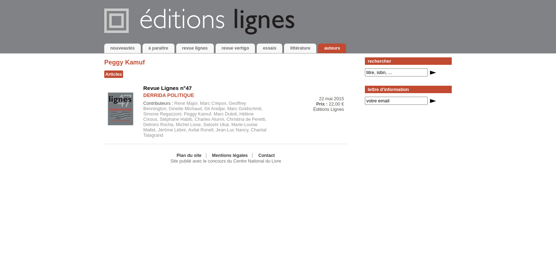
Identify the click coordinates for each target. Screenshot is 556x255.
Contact (266, 155)
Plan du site (189, 155)
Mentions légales (230, 155)
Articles (113, 74)
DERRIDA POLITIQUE (168, 95)
